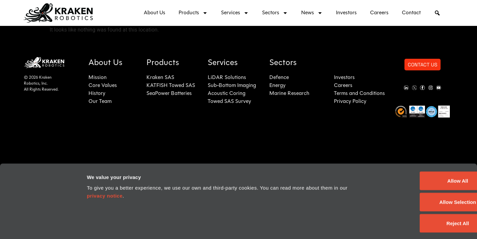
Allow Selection (421, 174)
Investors (346, 13)
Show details (394, 226)
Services (235, 13)
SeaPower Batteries (169, 93)
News (312, 13)
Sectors (275, 13)
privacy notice (105, 168)
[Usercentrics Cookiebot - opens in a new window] (43, 226)
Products (193, 13)
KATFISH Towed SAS (170, 85)
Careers (379, 13)
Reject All (421, 195)
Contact (411, 13)
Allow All (421, 153)
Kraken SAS (160, 77)
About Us (154, 13)
